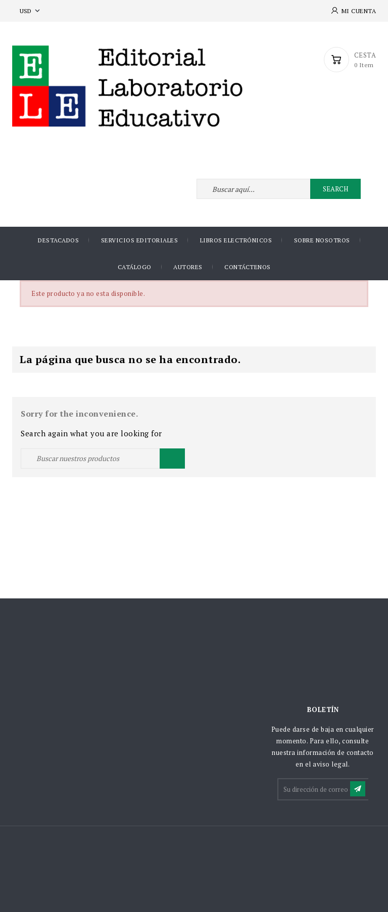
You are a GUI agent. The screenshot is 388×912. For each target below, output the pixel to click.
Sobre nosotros (322, 240)
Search (335, 188)
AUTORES (188, 267)
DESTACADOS (58, 240)
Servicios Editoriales (139, 240)
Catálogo (135, 267)
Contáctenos (247, 267)
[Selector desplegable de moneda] (31, 11)
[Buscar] (103, 458)
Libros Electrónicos (236, 240)
